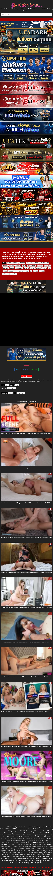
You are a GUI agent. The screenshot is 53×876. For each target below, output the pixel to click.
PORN (9, 388)
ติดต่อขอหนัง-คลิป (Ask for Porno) (31, 867)
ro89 (16, 271)
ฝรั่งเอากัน (26, 268)
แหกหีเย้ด (15, 262)
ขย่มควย (45, 268)
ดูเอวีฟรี (32, 268)
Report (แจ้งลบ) (26, 376)
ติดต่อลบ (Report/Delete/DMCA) (10, 867)
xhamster (11, 271)
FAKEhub (42, 271)
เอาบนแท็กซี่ (29, 262)
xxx (49, 268)
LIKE (26, 364)
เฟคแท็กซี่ (5, 265)
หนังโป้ (24, 265)
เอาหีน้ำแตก (22, 262)
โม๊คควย (9, 262)
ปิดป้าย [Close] (3, 36)
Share (18, 369)
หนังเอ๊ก (33, 265)
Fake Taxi (35, 271)
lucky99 (11, 393)
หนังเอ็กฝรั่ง (39, 265)
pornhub (21, 271)
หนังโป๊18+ (18, 265)
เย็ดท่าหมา (42, 262)
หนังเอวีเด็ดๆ (47, 265)
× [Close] (51, 869)
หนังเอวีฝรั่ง (5, 268)
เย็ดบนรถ (36, 262)
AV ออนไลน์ (13, 274)
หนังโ (29, 265)
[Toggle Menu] (50, 20)
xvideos (5, 271)
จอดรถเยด (38, 268)
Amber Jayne (6, 274)
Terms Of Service (46, 867)
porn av (26, 271)
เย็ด (48, 262)
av (30, 271)
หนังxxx (12, 268)
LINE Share (34, 369)
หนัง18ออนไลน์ (19, 268)
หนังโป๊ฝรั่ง (11, 265)
